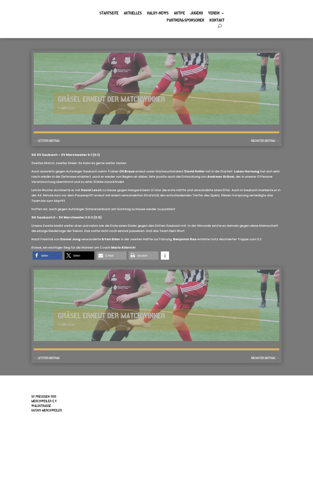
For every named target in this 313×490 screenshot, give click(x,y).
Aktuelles (133, 14)
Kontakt (216, 21)
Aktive (179, 14)
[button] (47, 255)
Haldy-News (158, 14)
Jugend (196, 14)
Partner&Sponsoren (185, 21)
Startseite (109, 14)
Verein (214, 14)
